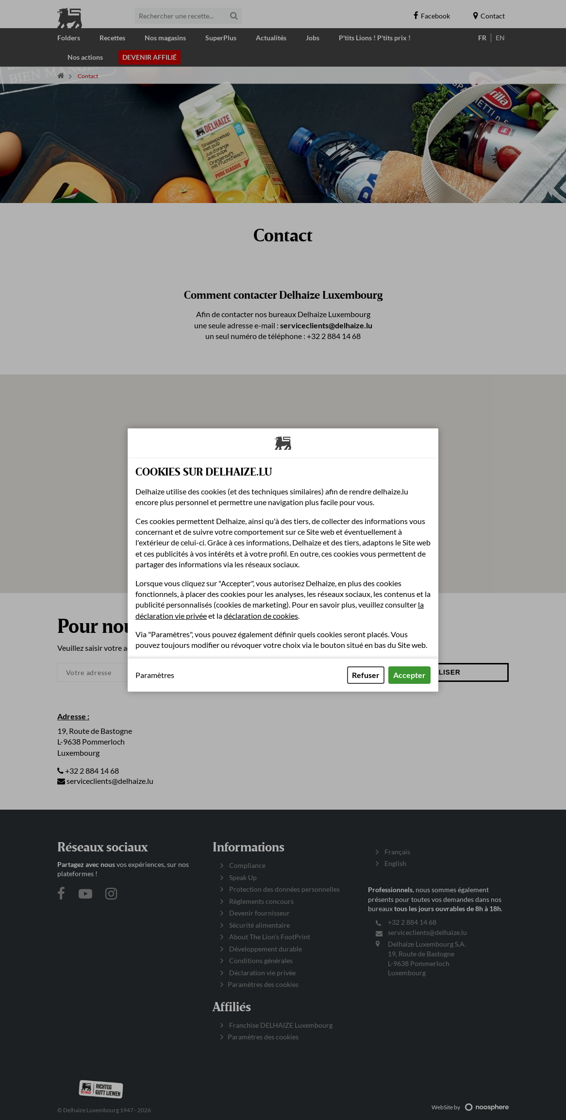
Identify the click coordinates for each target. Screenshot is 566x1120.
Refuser (366, 674)
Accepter (409, 674)
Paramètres (154, 675)
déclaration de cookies (261, 615)
